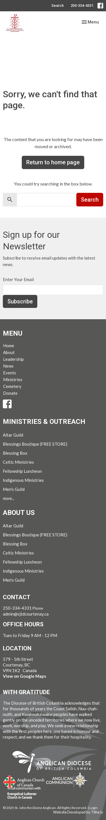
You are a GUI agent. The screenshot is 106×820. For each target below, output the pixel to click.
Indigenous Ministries (23, 480)
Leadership (13, 359)
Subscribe (20, 301)
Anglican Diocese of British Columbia (55, 763)
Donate (10, 393)
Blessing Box (15, 453)
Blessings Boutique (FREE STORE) (35, 443)
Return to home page (53, 162)
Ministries (12, 379)
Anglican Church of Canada (24, 781)
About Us (19, 513)
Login (93, 808)
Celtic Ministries (18, 462)
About (9, 352)
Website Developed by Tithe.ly (78, 812)
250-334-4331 (82, 5)
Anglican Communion (67, 780)
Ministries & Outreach (44, 422)
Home (8, 345)
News (8, 365)
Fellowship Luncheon (22, 471)
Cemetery (12, 386)
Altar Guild (13, 434)
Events (9, 372)
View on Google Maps (24, 676)
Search (57, 5)
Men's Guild (14, 489)
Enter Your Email (18, 279)
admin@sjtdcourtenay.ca (26, 613)
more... (8, 498)
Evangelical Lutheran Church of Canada (22, 793)
